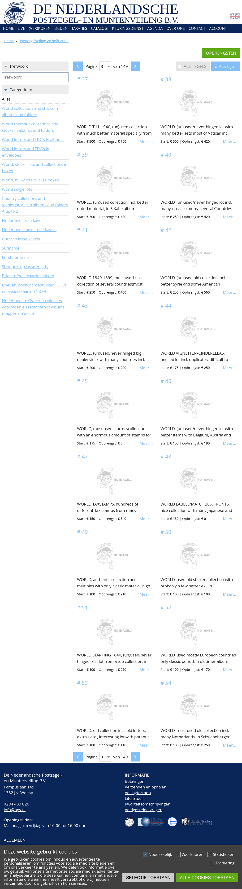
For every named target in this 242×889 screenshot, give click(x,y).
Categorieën (20, 89)
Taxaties (79, 28)
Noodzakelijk (160, 854)
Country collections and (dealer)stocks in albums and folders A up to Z (35, 205)
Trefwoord (19, 66)
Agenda (155, 28)
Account (218, 28)
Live (21, 28)
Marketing (225, 863)
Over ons (175, 28)
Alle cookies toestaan (207, 877)
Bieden (61, 28)
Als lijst (227, 66)
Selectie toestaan (148, 877)
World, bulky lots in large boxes (30, 180)
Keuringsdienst (127, 28)
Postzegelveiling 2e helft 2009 (44, 40)
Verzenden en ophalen (145, 787)
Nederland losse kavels (23, 220)
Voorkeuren (192, 854)
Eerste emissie (15, 257)
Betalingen (134, 781)
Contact (197, 28)
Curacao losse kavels (21, 239)
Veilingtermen (138, 792)
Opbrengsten (221, 53)
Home (8, 28)
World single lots (17, 189)
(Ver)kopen (40, 28)
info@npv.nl (15, 809)
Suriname (11, 248)
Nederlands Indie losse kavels (29, 229)
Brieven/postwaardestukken (28, 275)
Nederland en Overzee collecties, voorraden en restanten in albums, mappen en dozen (33, 307)
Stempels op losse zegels (25, 266)
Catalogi (99, 28)
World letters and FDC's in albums (33, 139)
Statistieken (223, 854)
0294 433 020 (16, 804)
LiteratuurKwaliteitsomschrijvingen (147, 801)
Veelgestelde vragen (143, 809)
